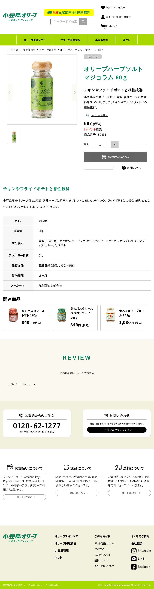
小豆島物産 (101, 40)
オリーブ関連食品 (70, 40)
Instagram (144, 550)
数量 (86, 144)
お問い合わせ (54, 585)
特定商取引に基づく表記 (12, 585)
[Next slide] (74, 92)
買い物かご (109, 26)
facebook (144, 567)
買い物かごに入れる (118, 157)
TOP (9, 50)
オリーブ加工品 (47, 50)
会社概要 (137, 543)
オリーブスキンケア (34, 40)
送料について (132, 168)
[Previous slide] (9, 92)
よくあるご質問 (140, 536)
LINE (141, 558)
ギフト (127, 40)
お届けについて (102, 555)
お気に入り (113, 7)
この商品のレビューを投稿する (77, 373)
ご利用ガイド (102, 536)
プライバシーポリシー (35, 585)
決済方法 (99, 549)
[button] (14, 137)
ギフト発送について (104, 543)
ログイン (116, 17)
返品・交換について (104, 566)
